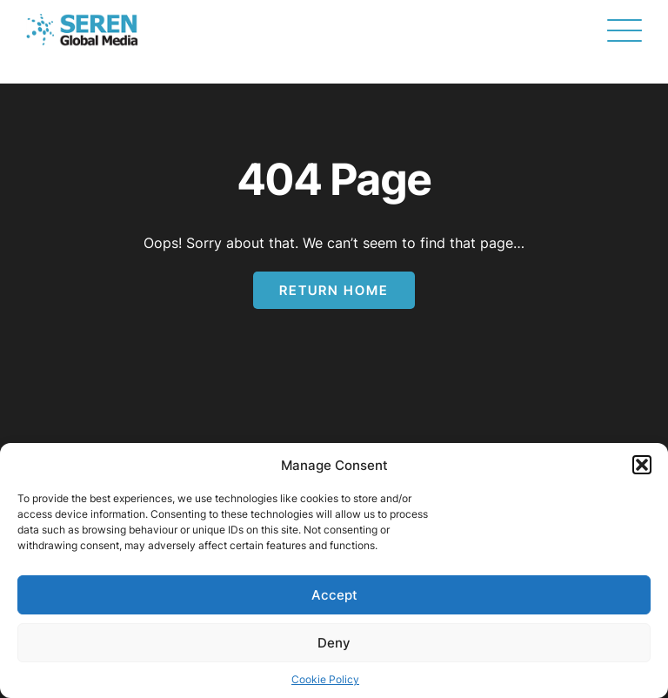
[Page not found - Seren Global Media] (82, 30)
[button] (642, 464)
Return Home (334, 290)
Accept (334, 595)
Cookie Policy (325, 679)
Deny (334, 642)
